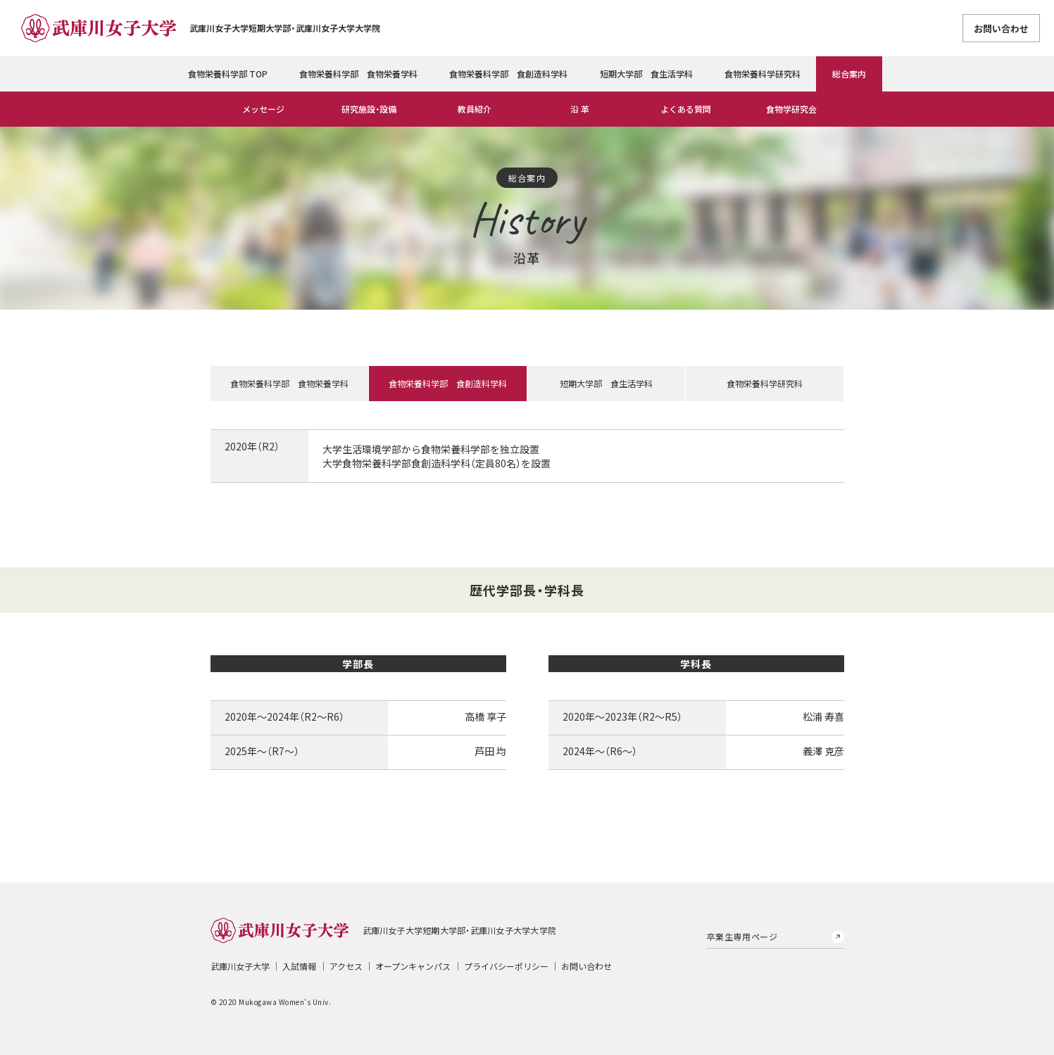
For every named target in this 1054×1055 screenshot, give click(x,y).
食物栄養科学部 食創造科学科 (508, 74)
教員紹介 (474, 109)
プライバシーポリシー (506, 966)
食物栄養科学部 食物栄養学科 (358, 74)
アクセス (346, 966)
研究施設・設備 (368, 109)
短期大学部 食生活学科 (646, 74)
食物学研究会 (791, 109)
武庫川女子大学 (240, 966)
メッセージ (263, 109)
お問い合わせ (1001, 28)
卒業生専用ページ (742, 936)
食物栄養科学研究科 (762, 74)
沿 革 (579, 109)
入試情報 (299, 966)
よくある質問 (685, 109)
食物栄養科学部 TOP (228, 74)
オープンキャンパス (413, 966)
